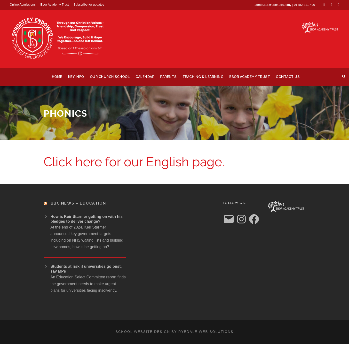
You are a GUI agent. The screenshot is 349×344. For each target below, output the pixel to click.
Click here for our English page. (134, 161)
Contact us (288, 77)
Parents (168, 77)
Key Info (76, 77)
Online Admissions (23, 4)
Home (57, 77)
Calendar (144, 77)
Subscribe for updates (88, 4)
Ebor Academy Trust (54, 4)
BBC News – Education (78, 203)
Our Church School (110, 77)
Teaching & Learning (203, 77)
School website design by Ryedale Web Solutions (175, 332)
